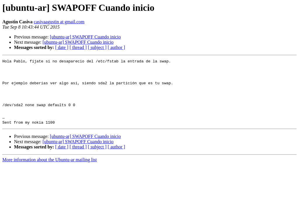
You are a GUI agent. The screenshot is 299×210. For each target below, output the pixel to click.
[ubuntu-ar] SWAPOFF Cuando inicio (85, 36)
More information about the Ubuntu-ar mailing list (49, 172)
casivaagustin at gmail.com (59, 21)
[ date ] (61, 47)
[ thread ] (78, 47)
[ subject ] (97, 47)
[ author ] (116, 47)
